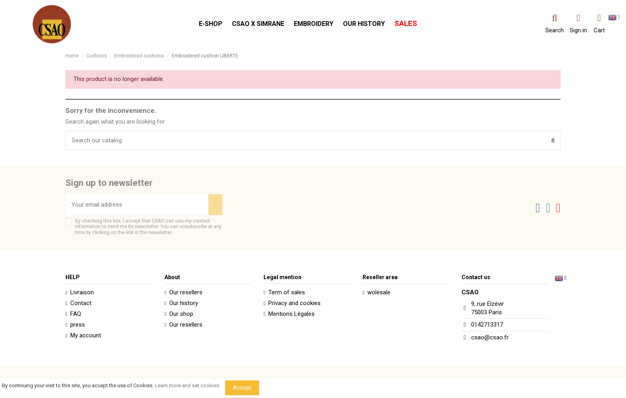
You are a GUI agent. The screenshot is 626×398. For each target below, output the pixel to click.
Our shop (181, 313)
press (77, 324)
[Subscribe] (215, 204)
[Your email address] (136, 204)
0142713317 (487, 324)
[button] (210, 24)
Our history (183, 303)
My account (85, 335)
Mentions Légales (291, 313)
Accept (242, 387)
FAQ (75, 313)
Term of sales (286, 292)
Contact (80, 303)
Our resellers (185, 292)
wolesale (378, 292)
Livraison (82, 292)
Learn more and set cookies (187, 385)
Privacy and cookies (294, 303)
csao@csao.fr (490, 337)
